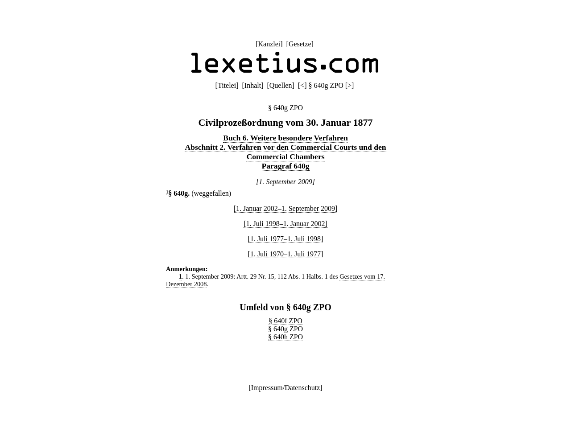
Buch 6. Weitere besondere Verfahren (285, 137)
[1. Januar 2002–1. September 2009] (286, 208)
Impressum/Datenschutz (285, 387)
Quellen (280, 85)
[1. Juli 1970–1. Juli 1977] (285, 254)
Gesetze (300, 44)
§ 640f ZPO (285, 321)
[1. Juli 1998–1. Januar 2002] (285, 223)
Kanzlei (269, 44)
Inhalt (252, 85)
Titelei (227, 85)
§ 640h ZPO (285, 337)
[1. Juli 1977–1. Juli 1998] (285, 239)
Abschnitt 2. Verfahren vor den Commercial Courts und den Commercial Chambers (285, 152)
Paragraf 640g (286, 165)
